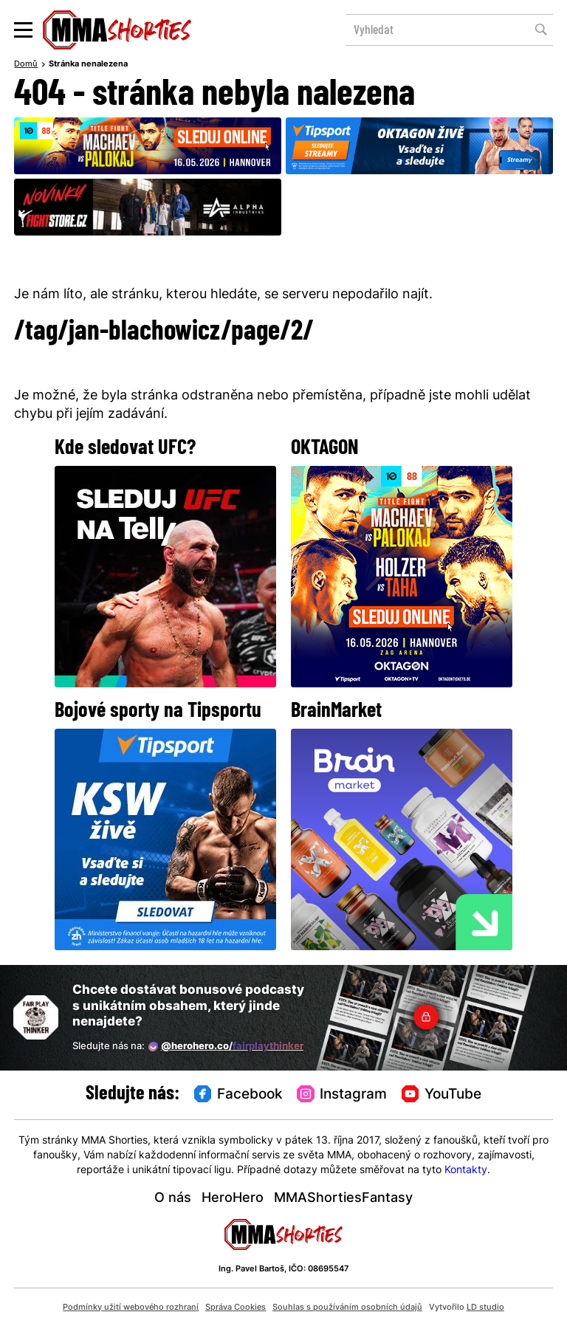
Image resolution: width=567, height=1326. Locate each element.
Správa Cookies (235, 1307)
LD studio (485, 1307)
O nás (172, 1198)
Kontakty (465, 1170)
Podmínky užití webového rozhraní (131, 1307)
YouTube (441, 1094)
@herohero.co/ (225, 1046)
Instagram (342, 1094)
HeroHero (233, 1198)
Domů (26, 65)
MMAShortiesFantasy (343, 1198)
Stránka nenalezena (88, 65)
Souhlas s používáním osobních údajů (347, 1307)
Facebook (238, 1094)
